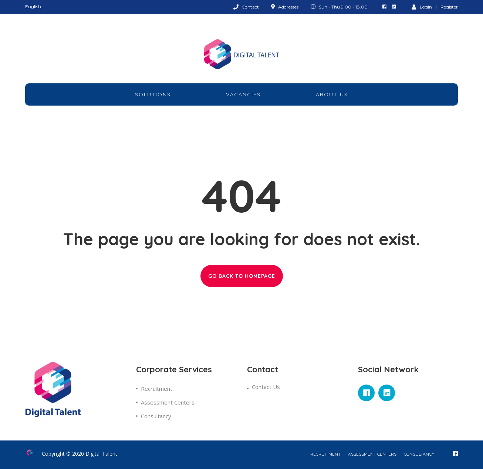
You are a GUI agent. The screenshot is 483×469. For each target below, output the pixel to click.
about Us (332, 94)
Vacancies (243, 94)
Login (422, 6)
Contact (250, 7)
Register (449, 7)
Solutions (153, 94)
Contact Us (266, 387)
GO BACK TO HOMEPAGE (241, 276)
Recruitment (156, 388)
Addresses (288, 7)
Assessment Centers (168, 402)
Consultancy (156, 416)
